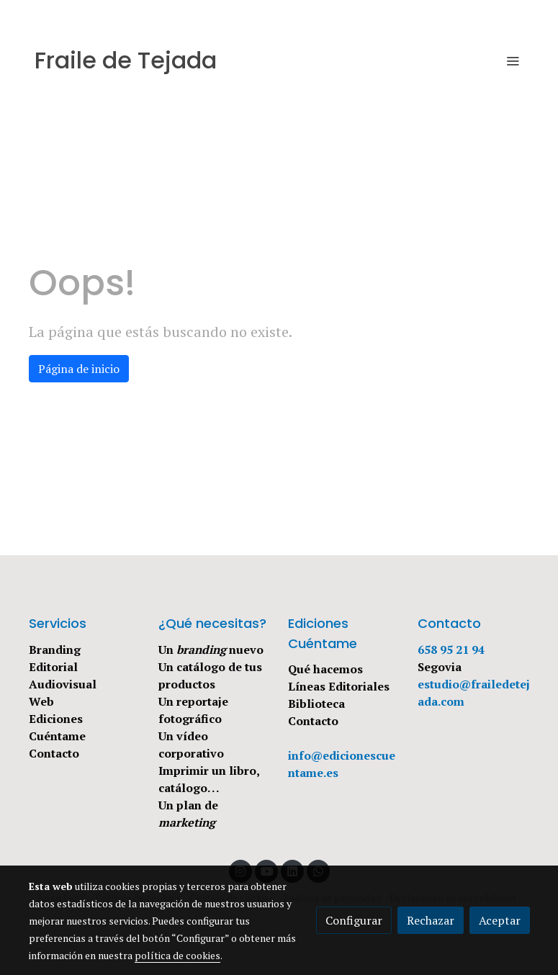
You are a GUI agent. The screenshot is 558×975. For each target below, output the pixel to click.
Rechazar (430, 920)
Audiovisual (62, 684)
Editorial (53, 667)
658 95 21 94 (451, 649)
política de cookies (177, 955)
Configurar (353, 920)
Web (41, 701)
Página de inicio (79, 369)
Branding (55, 649)
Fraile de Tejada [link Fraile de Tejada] (126, 60)
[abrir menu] (512, 60)
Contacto (54, 753)
